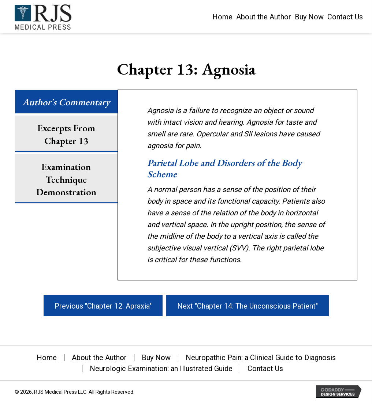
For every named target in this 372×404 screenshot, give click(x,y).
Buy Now (156, 357)
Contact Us (265, 368)
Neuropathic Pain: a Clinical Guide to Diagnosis (261, 357)
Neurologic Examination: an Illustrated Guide (161, 368)
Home (47, 357)
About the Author (99, 357)
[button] (103, 305)
